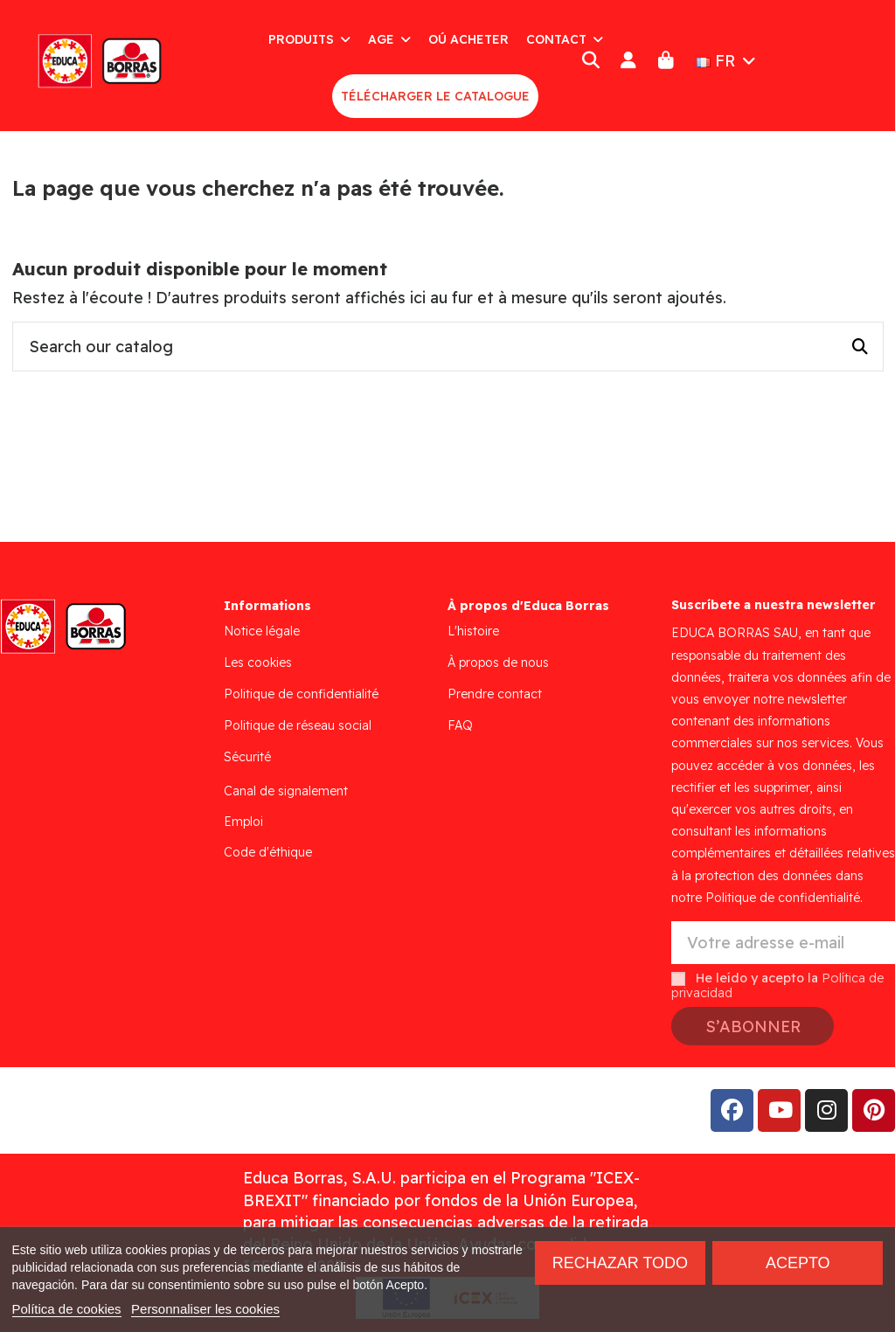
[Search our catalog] (860, 347)
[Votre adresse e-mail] (783, 942)
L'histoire (473, 631)
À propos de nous (498, 662)
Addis (152, 1110)
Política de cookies (66, 1308)
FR (728, 61)
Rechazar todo (620, 1263)
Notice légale (262, 631)
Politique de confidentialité (301, 694)
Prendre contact (495, 694)
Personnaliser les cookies (205, 1308)
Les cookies (258, 662)
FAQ (460, 725)
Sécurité (247, 757)
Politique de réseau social (297, 725)
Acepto (798, 1263)
